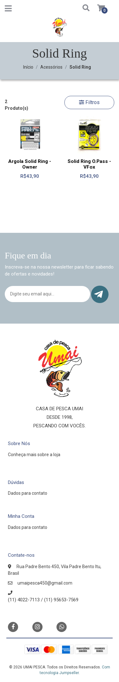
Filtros (89, 102)
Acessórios (51, 67)
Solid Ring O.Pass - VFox (89, 164)
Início (28, 67)
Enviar (98, 294)
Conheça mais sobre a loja (34, 454)
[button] (79, 8)
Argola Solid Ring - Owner (29, 164)
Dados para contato (27, 493)
